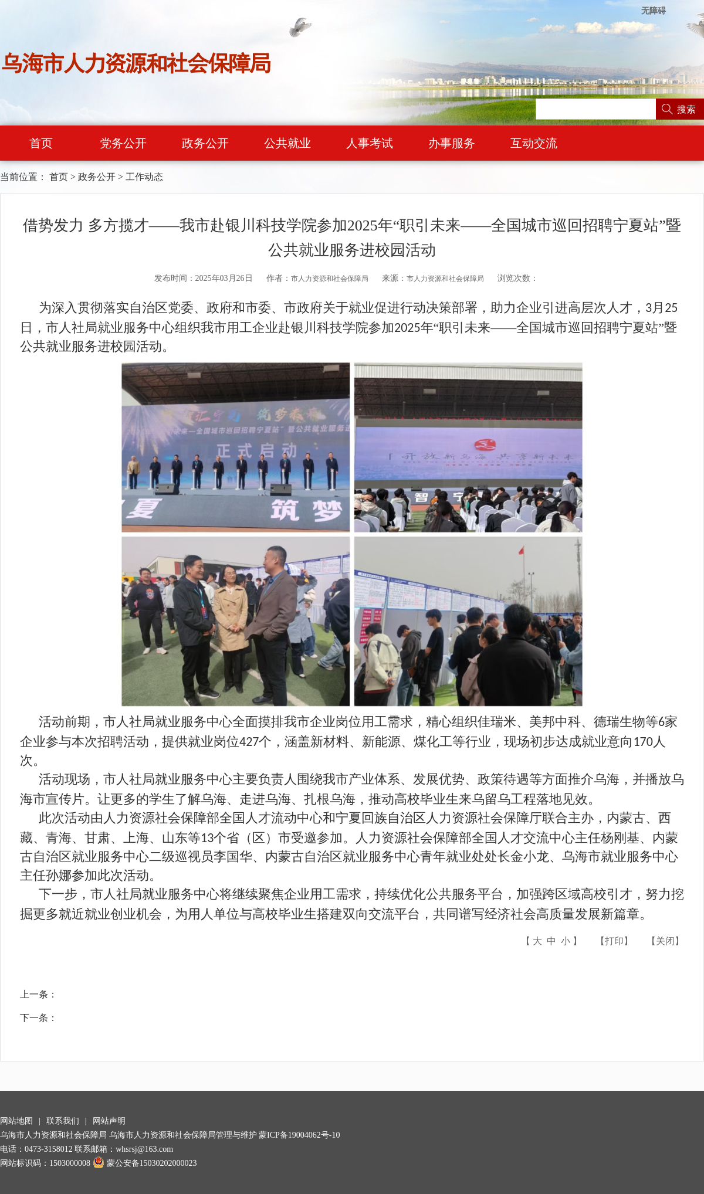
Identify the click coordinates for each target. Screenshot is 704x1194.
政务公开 (205, 143)
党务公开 (123, 143)
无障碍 (653, 10)
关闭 (665, 941)
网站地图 (16, 1121)
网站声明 (109, 1121)
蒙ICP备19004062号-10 (299, 1135)
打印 (614, 941)
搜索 (686, 109)
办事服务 (451, 143)
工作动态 (144, 177)
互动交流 (533, 143)
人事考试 (369, 143)
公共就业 (287, 143)
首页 (41, 143)
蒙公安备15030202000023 (145, 1163)
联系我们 (62, 1121)
